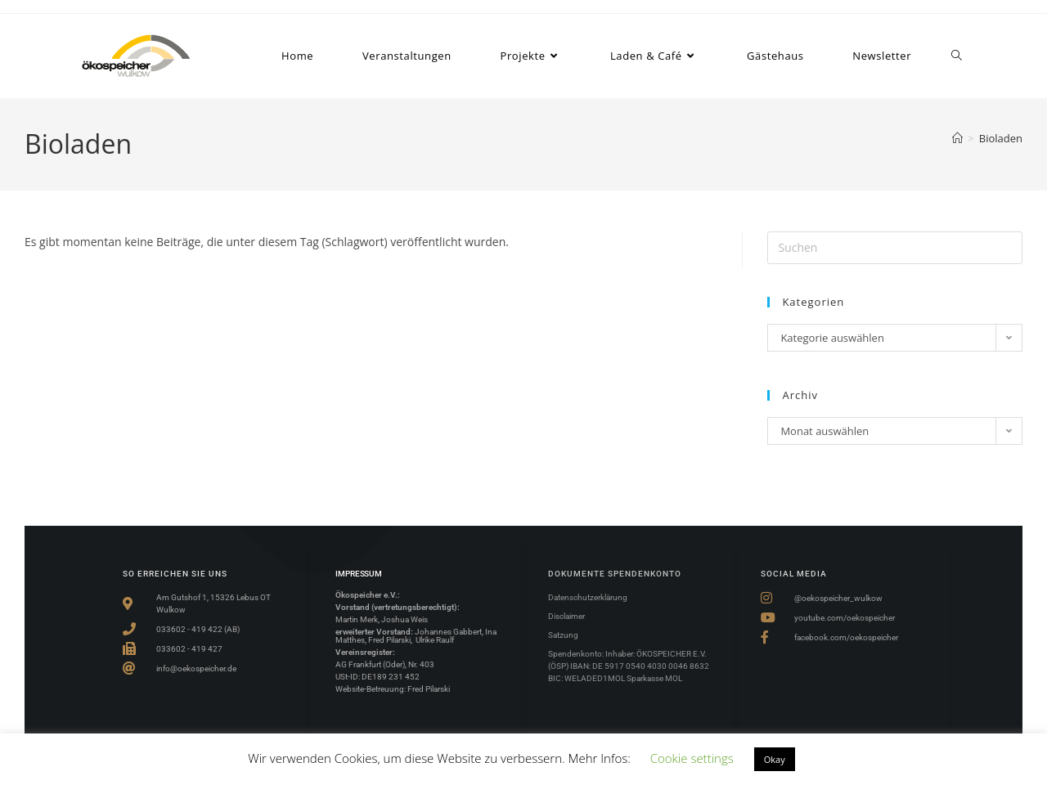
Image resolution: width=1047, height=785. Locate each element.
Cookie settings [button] (692, 758)
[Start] (957, 138)
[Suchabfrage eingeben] (894, 247)
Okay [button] (774, 759)
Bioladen (1000, 138)
